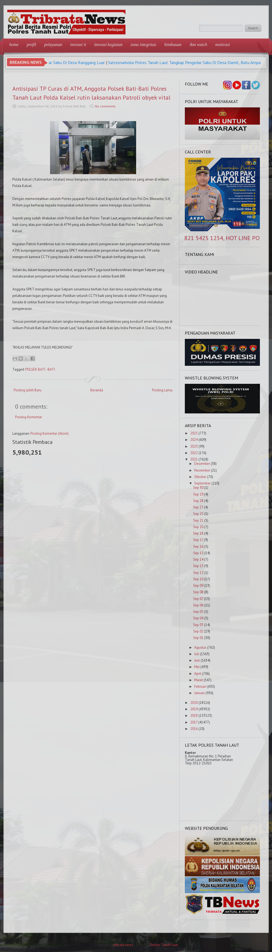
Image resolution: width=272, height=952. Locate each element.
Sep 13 (198, 566)
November (202, 470)
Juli (196, 654)
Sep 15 (198, 553)
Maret (198, 680)
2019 (194, 709)
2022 (194, 453)
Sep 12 (198, 572)
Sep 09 (198, 585)
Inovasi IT (78, 44)
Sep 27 (198, 507)
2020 (194, 702)
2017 (193, 722)
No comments (105, 106)
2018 (194, 715)
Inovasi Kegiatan (108, 44)
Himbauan (173, 44)
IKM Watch (198, 44)
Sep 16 (198, 546)
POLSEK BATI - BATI (40, 369)
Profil (31, 44)
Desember (202, 463)
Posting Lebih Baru (27, 390)
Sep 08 (198, 592)
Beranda (96, 390)
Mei (197, 667)
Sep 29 (198, 494)
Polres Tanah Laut (164, 945)
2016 (194, 728)
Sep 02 (198, 631)
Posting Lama (162, 390)
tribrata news (123, 945)
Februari (200, 686)
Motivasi (222, 44)
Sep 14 (198, 559)
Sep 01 (198, 637)
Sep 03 (198, 625)
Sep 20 (198, 527)
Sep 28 (198, 500)
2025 (194, 433)
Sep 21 (198, 520)
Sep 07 (198, 598)
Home (14, 44)
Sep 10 (198, 579)
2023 (194, 446)
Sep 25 (198, 513)
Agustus (200, 647)
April (197, 673)
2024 (194, 439)
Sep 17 (198, 540)
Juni (197, 660)
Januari (199, 693)
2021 (194, 459)
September (202, 483)
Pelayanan (53, 44)
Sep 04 (198, 618)
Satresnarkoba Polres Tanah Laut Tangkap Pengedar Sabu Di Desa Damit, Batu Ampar (193, 62)
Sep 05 (198, 611)
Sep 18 (198, 533)
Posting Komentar (28, 417)
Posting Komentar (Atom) (49, 433)
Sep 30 (198, 487)
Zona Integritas (143, 44)
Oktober (200, 477)
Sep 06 (198, 605)
